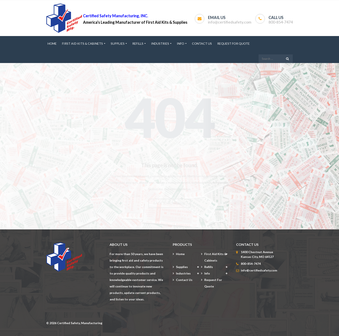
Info (207, 273)
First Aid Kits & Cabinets (215, 257)
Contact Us (184, 280)
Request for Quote (213, 283)
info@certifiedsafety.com (229, 22)
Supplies (182, 267)
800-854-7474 (281, 22)
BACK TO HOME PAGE (169, 203)
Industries (183, 273)
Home (180, 254)
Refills (208, 267)
